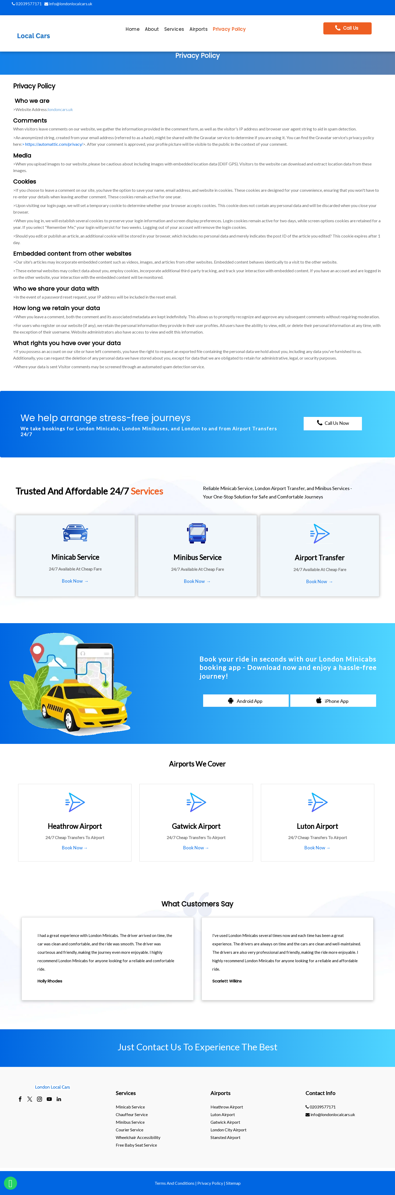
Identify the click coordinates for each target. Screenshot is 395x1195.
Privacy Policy (210, 1183)
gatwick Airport (225, 1122)
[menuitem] (132, 30)
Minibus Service (130, 1122)
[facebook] (20, 1099)
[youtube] (49, 1099)
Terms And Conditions (174, 1183)
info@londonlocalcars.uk (68, 3)
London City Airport (228, 1129)
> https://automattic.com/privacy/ (52, 144)
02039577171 (27, 3)
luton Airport (222, 1114)
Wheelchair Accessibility (138, 1137)
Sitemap (233, 1183)
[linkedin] (59, 1099)
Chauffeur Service (132, 1114)
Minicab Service (130, 1106)
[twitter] (30, 1099)
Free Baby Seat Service (136, 1144)
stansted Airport (225, 1137)
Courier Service (129, 1129)
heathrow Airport (226, 1106)
